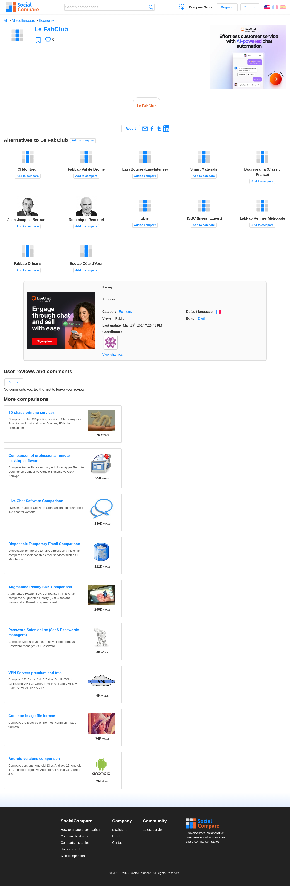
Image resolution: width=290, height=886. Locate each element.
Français (275, 7)
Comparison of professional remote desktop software (39, 458)
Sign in (249, 7)
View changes (112, 354)
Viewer (107, 318)
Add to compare (83, 140)
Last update (111, 325)
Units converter (72, 849)
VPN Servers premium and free (35, 673)
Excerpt (108, 287)
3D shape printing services (31, 412)
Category (109, 311)
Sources (108, 299)
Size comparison (73, 856)
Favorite (38, 40)
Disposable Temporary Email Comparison (44, 544)
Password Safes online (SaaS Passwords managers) (43, 632)
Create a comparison (182, 7)
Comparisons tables (75, 842)
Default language (199, 311)
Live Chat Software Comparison (35, 501)
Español (283, 7)
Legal (116, 836)
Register (227, 7)
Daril (201, 318)
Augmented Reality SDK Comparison (40, 587)
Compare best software (77, 836)
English (267, 7)
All (6, 20)
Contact (117, 842)
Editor (191, 318)
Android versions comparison (34, 759)
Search (151, 7)
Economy (46, 20)
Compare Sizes (200, 7)
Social (207, 823)
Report (131, 128)
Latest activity (152, 829)
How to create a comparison (81, 829)
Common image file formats (32, 716)
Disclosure (119, 829)
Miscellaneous (23, 20)
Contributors (112, 332)
